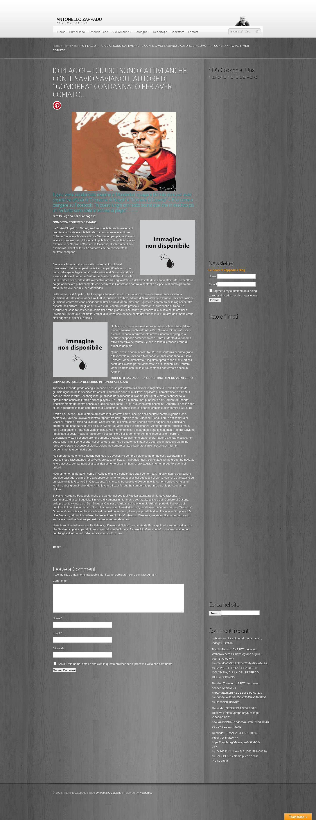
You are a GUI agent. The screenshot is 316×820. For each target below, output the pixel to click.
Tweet (57, 547)
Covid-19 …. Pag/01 (228, 726)
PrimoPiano (77, 32)
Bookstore (177, 32)
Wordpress (146, 792)
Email (57, 638)
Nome (57, 623)
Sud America (121, 32)
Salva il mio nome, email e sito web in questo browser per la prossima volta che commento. (115, 669)
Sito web (58, 653)
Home (61, 32)
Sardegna (142, 32)
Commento (60, 580)
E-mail (213, 284)
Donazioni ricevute (227, 701)
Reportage (160, 32)
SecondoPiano (98, 32)
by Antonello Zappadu (108, 792)
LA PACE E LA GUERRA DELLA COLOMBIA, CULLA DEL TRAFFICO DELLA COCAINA (235, 672)
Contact (193, 32)
